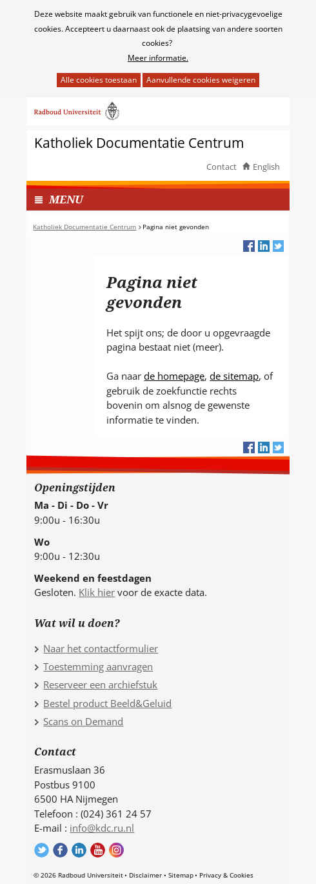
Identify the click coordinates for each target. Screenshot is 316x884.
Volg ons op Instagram (116, 850)
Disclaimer (145, 874)
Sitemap (180, 874)
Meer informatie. (158, 57)
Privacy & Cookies (226, 874)
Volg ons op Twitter (41, 850)
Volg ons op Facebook (60, 850)
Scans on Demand (83, 721)
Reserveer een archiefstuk (100, 684)
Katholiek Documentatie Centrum (139, 143)
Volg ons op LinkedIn (79, 850)
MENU (66, 199)
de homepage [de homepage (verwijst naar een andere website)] (174, 375)
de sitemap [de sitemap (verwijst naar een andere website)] (234, 375)
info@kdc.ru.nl (102, 827)
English (266, 166)
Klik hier (97, 592)
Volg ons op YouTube (97, 850)
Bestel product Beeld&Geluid (107, 703)
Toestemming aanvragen (98, 666)
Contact (221, 166)
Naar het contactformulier (100, 648)
